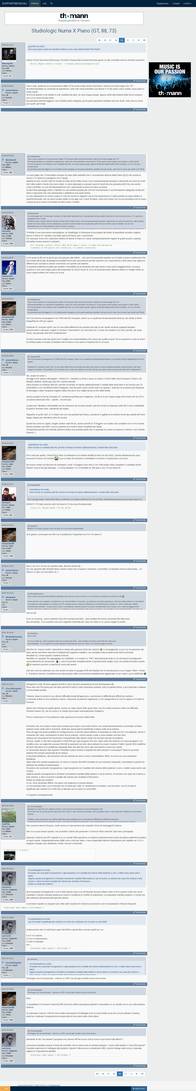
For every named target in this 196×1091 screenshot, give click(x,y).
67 (110, 40)
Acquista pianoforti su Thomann (74, 20)
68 (116, 40)
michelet (6, 231)
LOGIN (188, 3)
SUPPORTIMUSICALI (14, 3)
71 (133, 40)
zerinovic (6, 887)
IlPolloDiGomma (14, 637)
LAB (44, 3)
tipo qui (100, 929)
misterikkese (12, 90)
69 (122, 40)
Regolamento (162, 3)
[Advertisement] (74, 132)
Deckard (6, 502)
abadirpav (11, 597)
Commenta (139, 81)
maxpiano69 (8, 317)
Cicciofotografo (13, 688)
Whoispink (7, 63)
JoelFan (6, 824)
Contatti (176, 3)
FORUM (34, 3)
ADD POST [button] (139, 1088)
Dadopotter (7, 276)
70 (127, 40)
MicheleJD (11, 160)
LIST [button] (5, 1088)
